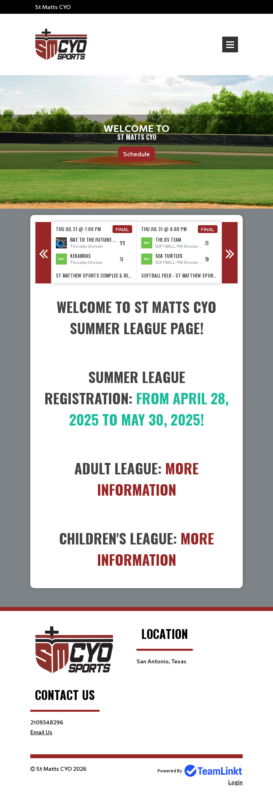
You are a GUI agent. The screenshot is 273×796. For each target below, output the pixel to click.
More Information (148, 478)
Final (122, 229)
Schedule (136, 153)
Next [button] (230, 252)
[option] (93, 252)
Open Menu (230, 44)
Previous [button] (43, 252)
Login (235, 782)
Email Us (41, 732)
